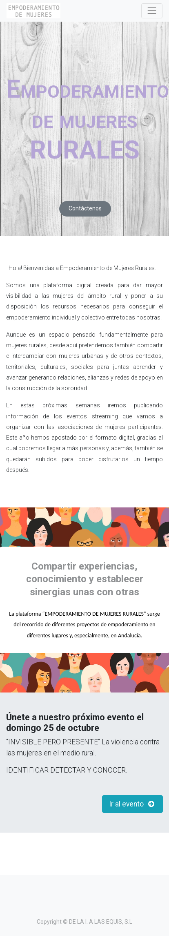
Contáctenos (85, 208)
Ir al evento (132, 804)
